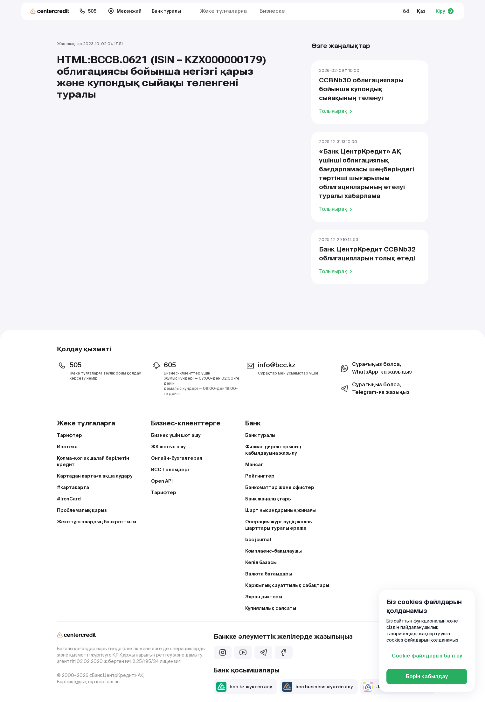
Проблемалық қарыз (82, 510)
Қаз (421, 11)
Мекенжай (125, 11)
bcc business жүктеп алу (317, 687)
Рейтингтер (259, 476)
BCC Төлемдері (170, 469)
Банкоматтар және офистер (279, 487)
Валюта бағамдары (268, 574)
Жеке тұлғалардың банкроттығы (96, 522)
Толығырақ (336, 110)
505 (87, 11)
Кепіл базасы (261, 562)
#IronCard (69, 499)
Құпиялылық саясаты (270, 608)
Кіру (445, 11)
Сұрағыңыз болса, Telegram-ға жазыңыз (374, 388)
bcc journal (258, 539)
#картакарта (73, 487)
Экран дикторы (263, 597)
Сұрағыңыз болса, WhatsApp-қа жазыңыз (375, 368)
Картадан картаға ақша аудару (95, 476)
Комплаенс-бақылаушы (273, 551)
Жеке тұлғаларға (223, 11)
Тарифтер (69, 435)
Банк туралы (166, 11)
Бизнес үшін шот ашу (176, 435)
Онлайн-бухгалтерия (176, 458)
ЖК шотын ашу (168, 447)
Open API (162, 481)
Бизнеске (272, 11)
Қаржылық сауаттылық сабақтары (287, 585)
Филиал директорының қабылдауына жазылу (273, 450)
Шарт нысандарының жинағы (280, 510)
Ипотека (67, 447)
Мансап (254, 464)
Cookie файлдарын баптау (427, 655)
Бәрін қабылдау (427, 676)
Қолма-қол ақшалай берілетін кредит (93, 461)
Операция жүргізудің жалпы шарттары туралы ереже (279, 525)
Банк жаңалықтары (268, 499)
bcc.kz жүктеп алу (244, 687)
